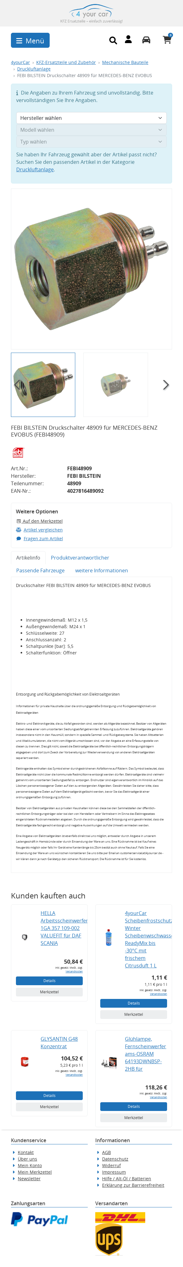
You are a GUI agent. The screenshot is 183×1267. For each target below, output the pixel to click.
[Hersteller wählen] (91, 118)
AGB (106, 1152)
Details (49, 980)
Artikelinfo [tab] (28, 557)
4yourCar (20, 62)
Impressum (114, 1172)
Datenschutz (115, 1159)
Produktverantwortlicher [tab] (80, 557)
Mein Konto (30, 1165)
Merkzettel (49, 992)
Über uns (27, 1159)
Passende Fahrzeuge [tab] (40, 570)
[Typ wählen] (91, 142)
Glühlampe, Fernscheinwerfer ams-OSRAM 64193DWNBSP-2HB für (145, 1053)
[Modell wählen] (91, 130)
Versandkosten (74, 971)
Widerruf (111, 1165)
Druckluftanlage (34, 69)
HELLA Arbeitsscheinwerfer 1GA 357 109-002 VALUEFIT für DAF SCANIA (64, 928)
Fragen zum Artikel (39, 538)
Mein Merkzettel (35, 1172)
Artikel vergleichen (39, 530)
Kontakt (26, 1152)
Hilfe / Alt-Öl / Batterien (126, 1178)
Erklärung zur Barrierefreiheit (133, 1185)
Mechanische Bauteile (125, 62)
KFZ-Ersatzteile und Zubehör (66, 62)
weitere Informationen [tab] (101, 570)
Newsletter (29, 1178)
